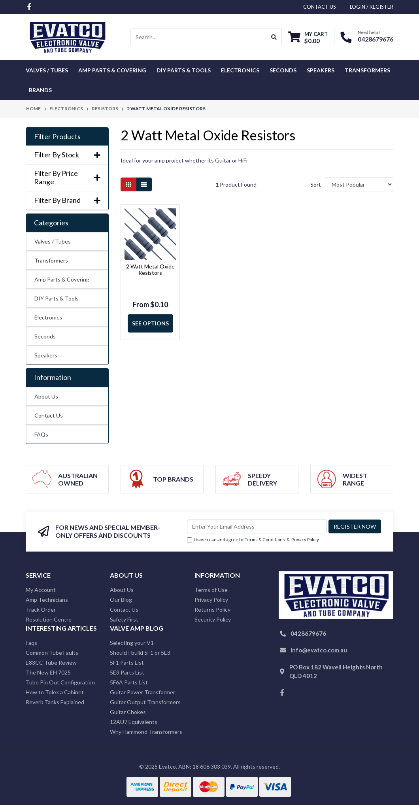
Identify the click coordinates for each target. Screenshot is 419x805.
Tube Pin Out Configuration (60, 682)
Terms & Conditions (265, 539)
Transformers (51, 260)
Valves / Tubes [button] (47, 70)
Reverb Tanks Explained (55, 702)
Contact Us (48, 415)
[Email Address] (257, 526)
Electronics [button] (240, 70)
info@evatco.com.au (319, 650)
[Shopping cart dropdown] (308, 37)
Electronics (48, 317)
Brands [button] (40, 90)
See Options (150, 323)
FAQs (41, 434)
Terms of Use (211, 589)
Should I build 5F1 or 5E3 (140, 652)
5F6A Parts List (129, 682)
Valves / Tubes (52, 241)
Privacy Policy (305, 539)
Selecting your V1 (132, 642)
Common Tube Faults (52, 652)
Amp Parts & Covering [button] (112, 70)
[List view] (144, 184)
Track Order (41, 609)
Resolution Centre (49, 619)
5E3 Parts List (127, 672)
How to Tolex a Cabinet (55, 692)
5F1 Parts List (127, 662)
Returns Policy (212, 609)
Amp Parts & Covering (61, 279)
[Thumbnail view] (128, 184)
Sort (315, 184)
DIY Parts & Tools (56, 298)
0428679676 (375, 39)
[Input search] (198, 37)
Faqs (31, 642)
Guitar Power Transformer (142, 692)
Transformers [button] (367, 70)
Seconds (283, 70)
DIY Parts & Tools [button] (184, 70)
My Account (41, 589)
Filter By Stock (67, 155)
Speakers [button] (320, 70)
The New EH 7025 (48, 672)
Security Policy (212, 619)
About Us (46, 396)
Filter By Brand (67, 200)
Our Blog (121, 599)
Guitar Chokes (128, 712)
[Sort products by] (359, 184)
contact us (319, 7)
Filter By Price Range (67, 177)
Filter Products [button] (57, 136)
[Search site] (274, 37)
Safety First (124, 619)
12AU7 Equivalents (133, 721)
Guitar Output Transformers (145, 702)
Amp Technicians (47, 599)
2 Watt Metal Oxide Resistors (150, 269)
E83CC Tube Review (51, 662)
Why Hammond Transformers (146, 731)
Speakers (45, 355)
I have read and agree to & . (253, 540)
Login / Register (371, 7)
